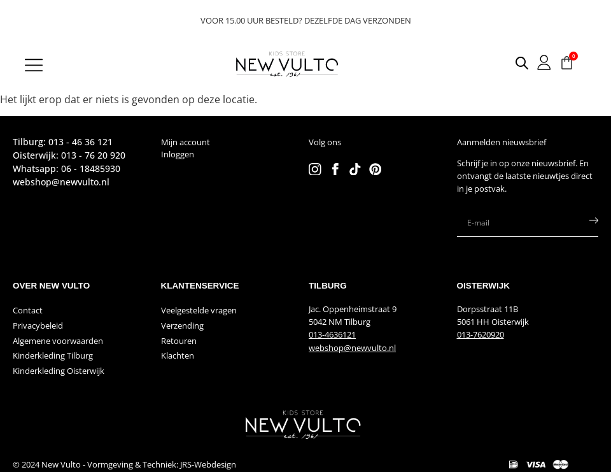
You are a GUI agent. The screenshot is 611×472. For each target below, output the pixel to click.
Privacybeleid (38, 325)
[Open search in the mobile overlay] (513, 62)
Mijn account (185, 142)
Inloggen (177, 154)
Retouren (179, 341)
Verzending (182, 325)
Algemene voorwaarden (58, 341)
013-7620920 (480, 334)
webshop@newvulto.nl (352, 348)
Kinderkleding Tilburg (53, 355)
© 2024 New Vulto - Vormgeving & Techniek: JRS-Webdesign (124, 464)
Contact (28, 310)
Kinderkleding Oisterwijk (58, 370)
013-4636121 (332, 334)
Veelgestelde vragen (199, 310)
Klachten (177, 355)
